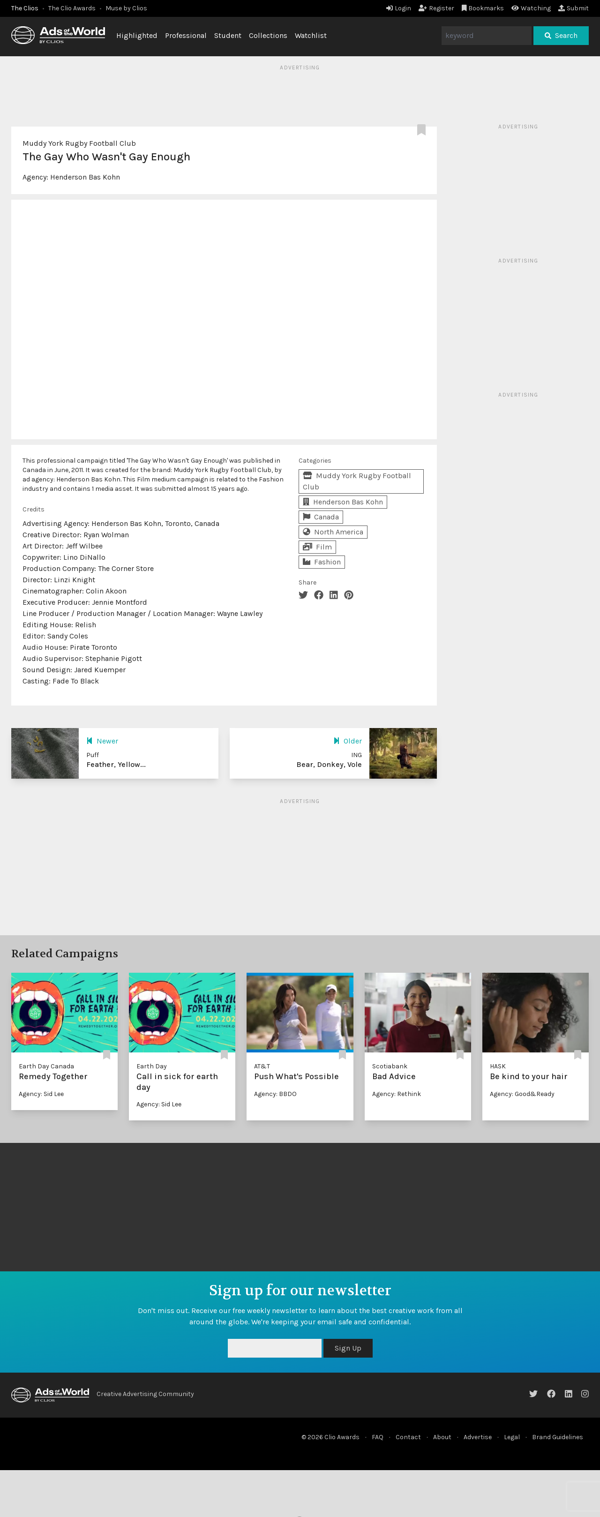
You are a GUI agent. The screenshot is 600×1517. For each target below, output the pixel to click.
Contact (408, 1437)
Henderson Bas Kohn (85, 177)
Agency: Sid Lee (41, 1094)
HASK (498, 1066)
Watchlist (311, 35)
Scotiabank (389, 1066)
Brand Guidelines (557, 1437)
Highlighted (137, 35)
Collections (268, 35)
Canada (321, 516)
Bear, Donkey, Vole (329, 764)
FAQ (377, 1437)
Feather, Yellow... (116, 764)
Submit (573, 8)
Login (398, 8)
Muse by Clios (126, 8)
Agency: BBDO (275, 1094)
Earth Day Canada (46, 1066)
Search (561, 35)
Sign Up (348, 1348)
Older (347, 740)
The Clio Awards (72, 8)
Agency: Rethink (396, 1094)
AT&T (262, 1066)
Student (227, 35)
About (442, 1437)
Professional (186, 35)
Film (317, 546)
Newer (102, 740)
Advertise (478, 1437)
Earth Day (151, 1066)
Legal (512, 1437)
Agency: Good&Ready (522, 1094)
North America (333, 531)
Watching (531, 8)
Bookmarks (483, 8)
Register (436, 8)
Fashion (322, 561)
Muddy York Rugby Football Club (79, 143)
